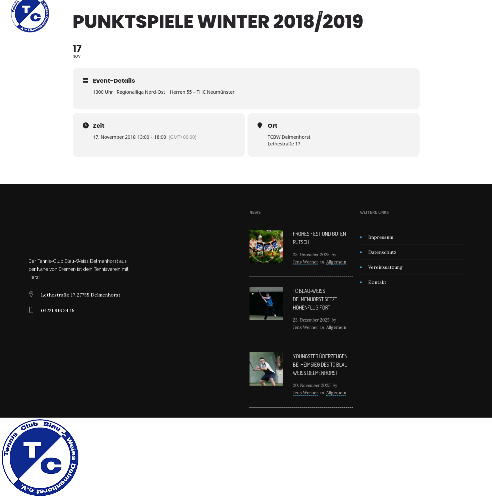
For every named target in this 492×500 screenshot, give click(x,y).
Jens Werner (305, 262)
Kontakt (314, 13)
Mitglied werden (275, 13)
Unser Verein (207, 13)
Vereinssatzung (385, 267)
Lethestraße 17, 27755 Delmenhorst (80, 295)
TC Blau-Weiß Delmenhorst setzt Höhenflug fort (315, 299)
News (239, 13)
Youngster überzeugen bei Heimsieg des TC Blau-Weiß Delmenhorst (321, 364)
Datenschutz (382, 252)
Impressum (380, 237)
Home (175, 13)
